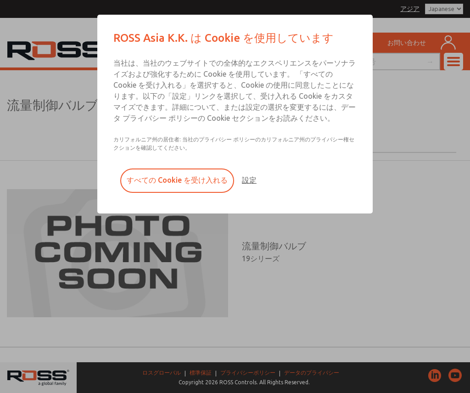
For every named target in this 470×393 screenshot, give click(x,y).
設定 (249, 180)
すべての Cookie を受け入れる (177, 180)
